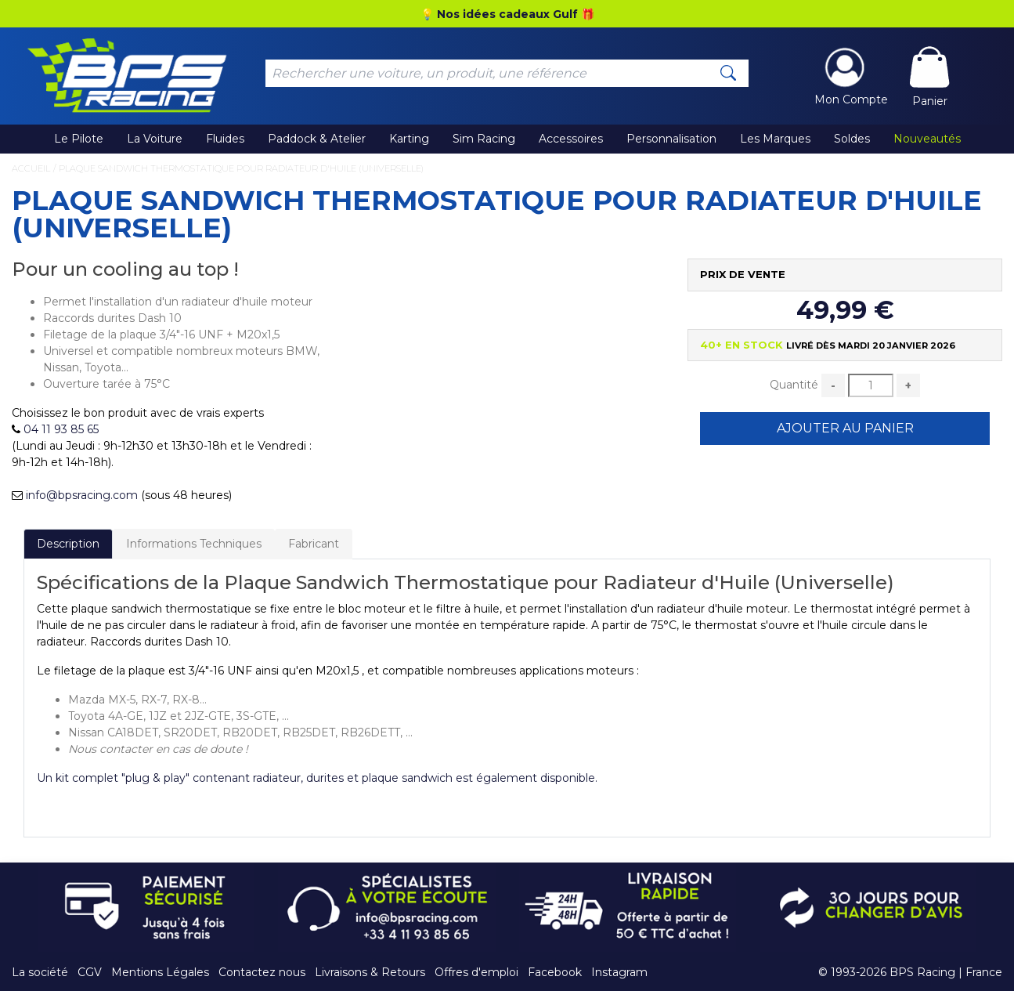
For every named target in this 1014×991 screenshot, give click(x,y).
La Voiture (154, 139)
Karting (409, 139)
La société (40, 972)
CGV (90, 972)
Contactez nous (261, 972)
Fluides (225, 139)
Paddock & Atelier (317, 139)
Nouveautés (927, 139)
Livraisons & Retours (370, 972)
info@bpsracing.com (82, 495)
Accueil (31, 168)
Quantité (794, 385)
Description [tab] (68, 544)
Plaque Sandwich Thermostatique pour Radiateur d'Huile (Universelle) (241, 168)
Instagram (619, 972)
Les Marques (775, 139)
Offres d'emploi (476, 972)
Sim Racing (484, 139)
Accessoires (571, 139)
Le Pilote (78, 139)
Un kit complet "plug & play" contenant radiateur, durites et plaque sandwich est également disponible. (317, 778)
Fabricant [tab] (313, 544)
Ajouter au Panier (845, 428)
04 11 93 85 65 (61, 429)
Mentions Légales (160, 972)
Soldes (852, 139)
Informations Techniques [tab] (194, 544)
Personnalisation (671, 139)
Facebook (555, 972)
